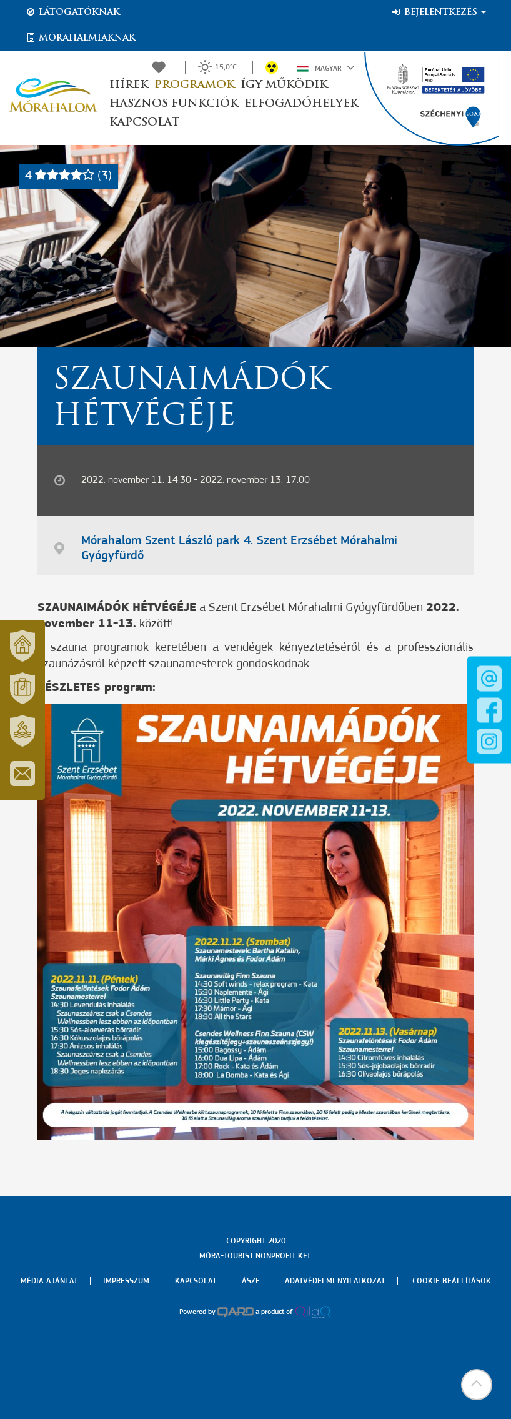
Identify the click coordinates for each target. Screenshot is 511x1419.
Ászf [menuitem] (250, 1281)
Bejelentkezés (438, 12)
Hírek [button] (128, 85)
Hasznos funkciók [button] (173, 104)
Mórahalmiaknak (80, 38)
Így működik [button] (284, 85)
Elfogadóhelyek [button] (301, 104)
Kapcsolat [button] (144, 122)
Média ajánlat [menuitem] (49, 1281)
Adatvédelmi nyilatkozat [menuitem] (335, 1281)
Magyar (326, 67)
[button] (476, 1384)
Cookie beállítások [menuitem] (451, 1281)
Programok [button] (194, 85)
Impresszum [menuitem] (126, 1281)
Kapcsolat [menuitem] (195, 1281)
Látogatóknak (72, 12)
